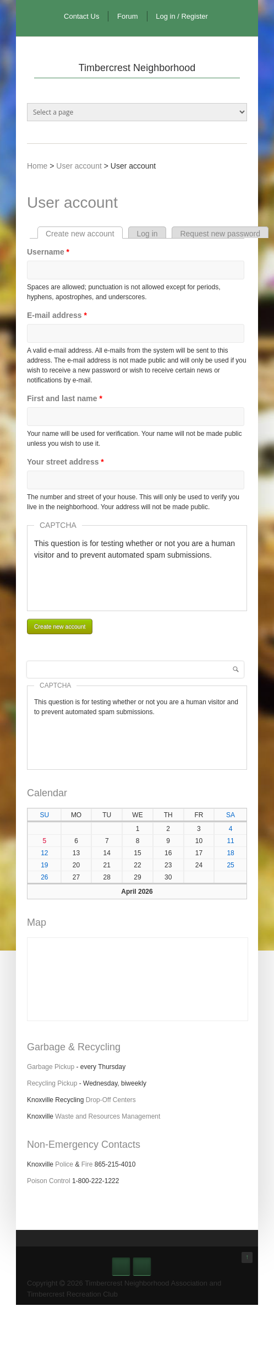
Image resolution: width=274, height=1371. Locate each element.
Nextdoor (142, 1266)
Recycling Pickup (52, 1083)
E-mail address (57, 315)
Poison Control (48, 1181)
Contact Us (81, 16)
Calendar (47, 792)
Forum (127, 16)
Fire (87, 1164)
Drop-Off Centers (111, 1100)
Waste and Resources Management (107, 1116)
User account (78, 165)
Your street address (65, 461)
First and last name (64, 398)
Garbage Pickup (50, 1067)
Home (37, 165)
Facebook (121, 1266)
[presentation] (117, 582)
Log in (146, 233)
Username (48, 251)
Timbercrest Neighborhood (137, 67)
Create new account (84, 233)
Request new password (220, 233)
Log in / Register (182, 16)
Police (64, 1164)
